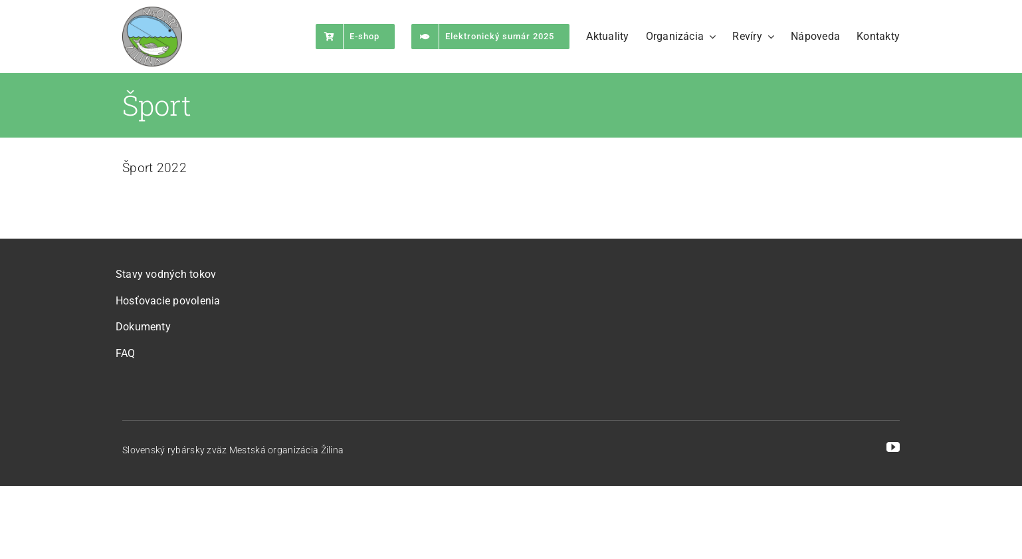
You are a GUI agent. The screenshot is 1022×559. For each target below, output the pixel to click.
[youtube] (893, 447)
